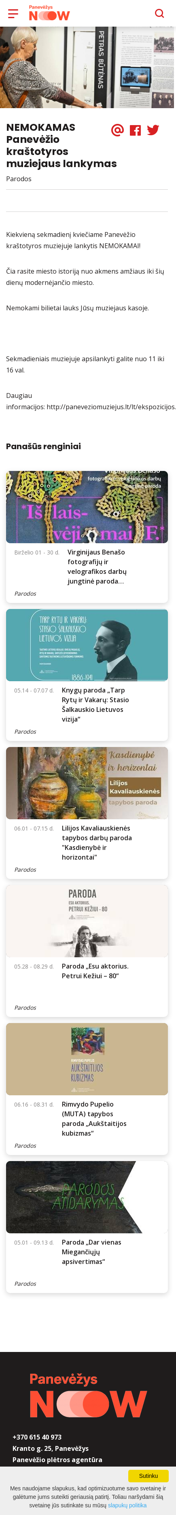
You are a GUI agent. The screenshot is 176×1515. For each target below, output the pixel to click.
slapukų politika (127, 1505)
